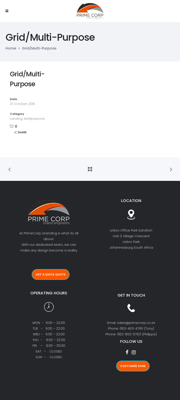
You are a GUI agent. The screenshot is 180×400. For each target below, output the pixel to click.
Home (11, 48)
